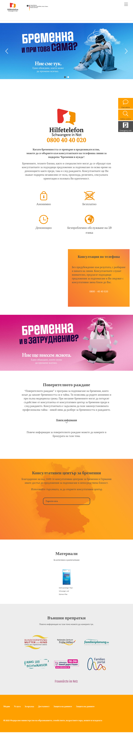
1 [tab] (65, 77)
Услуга (17, 706)
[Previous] (6, 51)
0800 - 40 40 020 (98, 291)
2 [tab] (68, 77)
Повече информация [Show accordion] (66, 420)
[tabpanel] (66, 51)
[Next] (126, 51)
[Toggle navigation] (126, 4)
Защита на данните (62, 706)
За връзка (29, 706)
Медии (6, 706)
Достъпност (43, 706)
